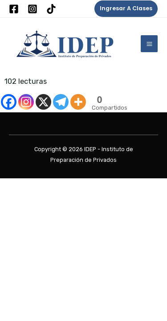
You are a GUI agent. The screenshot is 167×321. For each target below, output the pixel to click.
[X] (43, 102)
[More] (78, 102)
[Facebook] (14, 9)
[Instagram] (32, 9)
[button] (126, 8)
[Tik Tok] (51, 9)
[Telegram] (61, 102)
